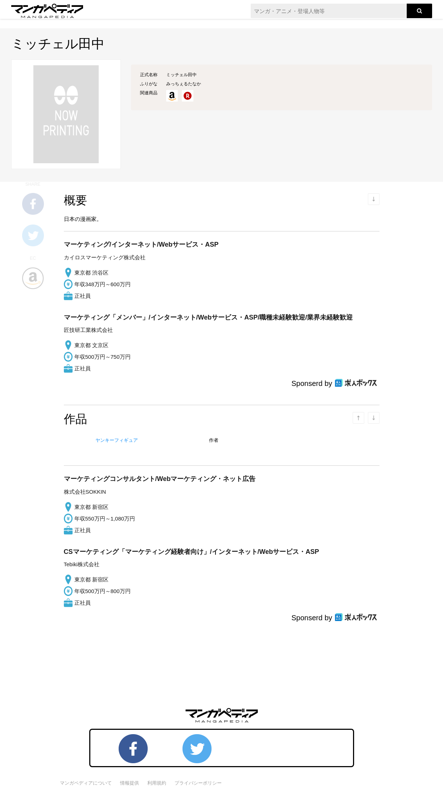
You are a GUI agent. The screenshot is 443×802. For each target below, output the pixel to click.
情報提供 (129, 783)
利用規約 (156, 783)
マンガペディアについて (86, 783)
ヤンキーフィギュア (116, 440)
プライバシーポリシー (198, 783)
